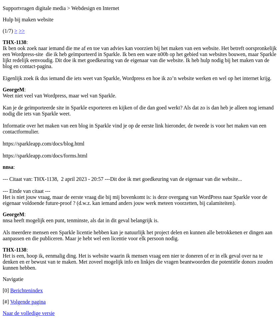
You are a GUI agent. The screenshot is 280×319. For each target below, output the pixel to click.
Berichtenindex (26, 290)
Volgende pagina (28, 302)
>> (22, 31)
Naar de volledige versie (29, 313)
